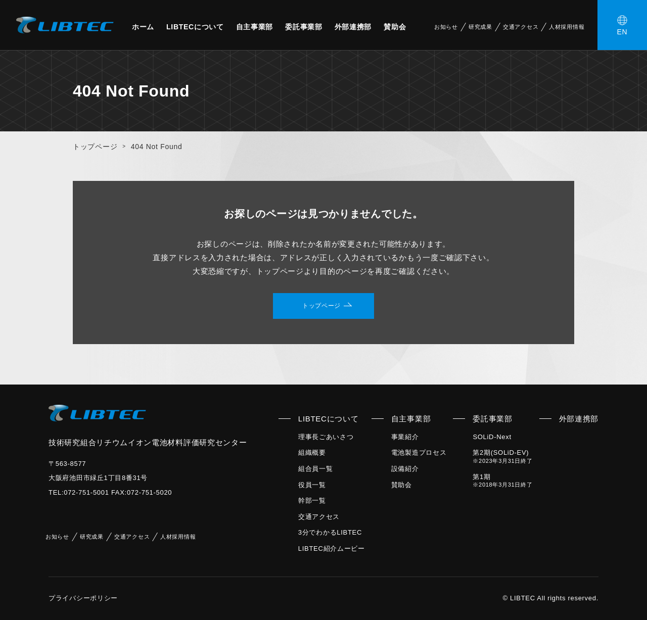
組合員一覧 (315, 468)
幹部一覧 (312, 500)
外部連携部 (353, 27)
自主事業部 (254, 27)
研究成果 (480, 27)
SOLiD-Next (492, 437)
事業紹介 (405, 437)
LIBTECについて (195, 27)
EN (622, 32)
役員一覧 (312, 485)
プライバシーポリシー (83, 598)
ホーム (143, 27)
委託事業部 (303, 27)
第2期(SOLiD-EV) (502, 456)
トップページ (95, 146)
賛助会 (395, 27)
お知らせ (446, 27)
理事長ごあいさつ (326, 437)
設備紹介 (405, 468)
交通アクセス (520, 27)
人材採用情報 (566, 27)
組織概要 (312, 452)
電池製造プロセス (419, 452)
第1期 (502, 480)
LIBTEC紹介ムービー (331, 548)
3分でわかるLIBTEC (330, 532)
